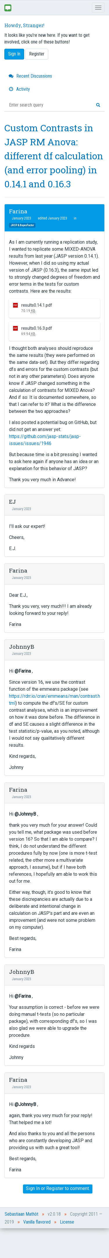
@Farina (23, 671)
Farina (18, 211)
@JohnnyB (25, 814)
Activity (19, 89)
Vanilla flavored (37, 1222)
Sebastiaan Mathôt (21, 1214)
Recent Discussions (30, 76)
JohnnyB (21, 646)
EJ (12, 501)
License (67, 1222)
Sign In (14, 54)
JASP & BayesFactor (22, 225)
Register (36, 54)
